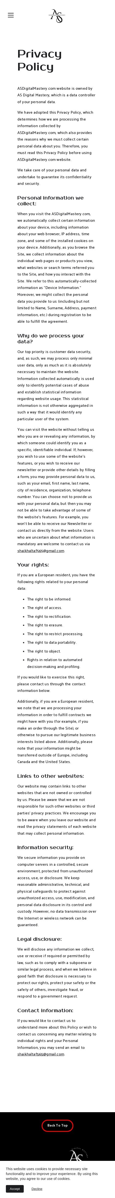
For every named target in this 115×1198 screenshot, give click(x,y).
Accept (15, 1189)
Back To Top (57, 1127)
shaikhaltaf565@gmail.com (40, 557)
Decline (37, 1189)
